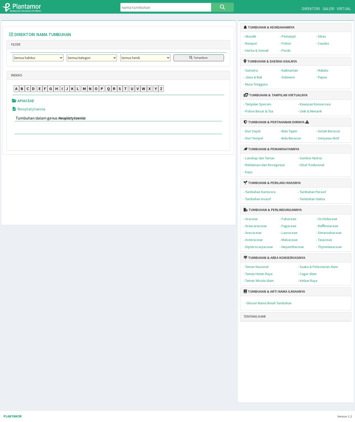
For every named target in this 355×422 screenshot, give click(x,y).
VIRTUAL (344, 8)
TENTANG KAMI (255, 316)
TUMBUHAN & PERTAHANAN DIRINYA (274, 122)
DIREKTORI (311, 8)
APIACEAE (23, 100)
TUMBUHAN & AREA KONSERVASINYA (274, 257)
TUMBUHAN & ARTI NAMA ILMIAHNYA (274, 291)
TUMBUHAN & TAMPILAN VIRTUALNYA (276, 95)
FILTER (15, 44)
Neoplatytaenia (28, 108)
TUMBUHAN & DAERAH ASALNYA (270, 61)
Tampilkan (198, 57)
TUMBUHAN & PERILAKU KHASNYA (272, 182)
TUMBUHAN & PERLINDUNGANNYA (273, 209)
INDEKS (16, 75)
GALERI (328, 8)
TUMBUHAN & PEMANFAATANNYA (271, 149)
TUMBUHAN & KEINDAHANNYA (269, 27)
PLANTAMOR (13, 416)
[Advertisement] (290, 364)
